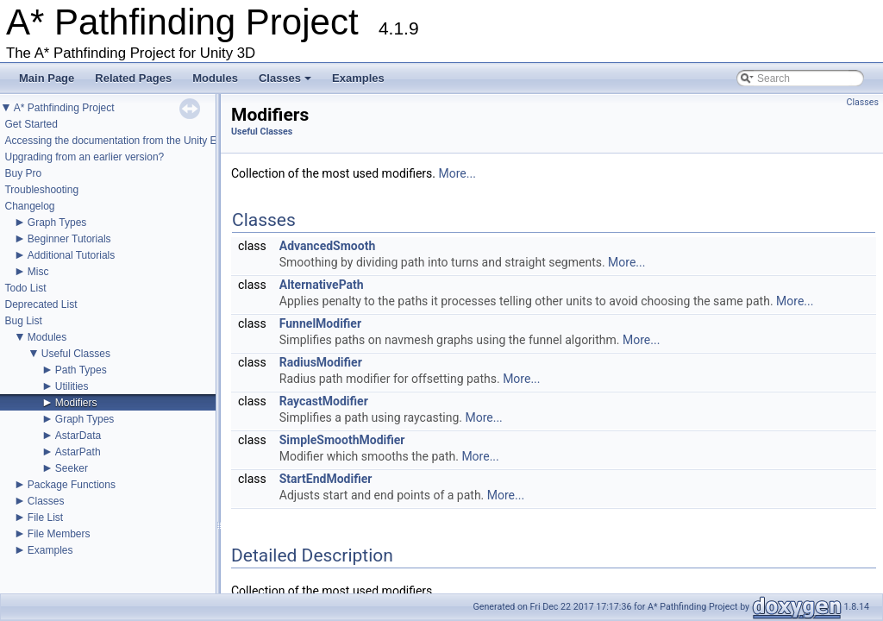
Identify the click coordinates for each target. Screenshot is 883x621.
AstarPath (78, 452)
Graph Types (57, 222)
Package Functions (72, 485)
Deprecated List (40, 304)
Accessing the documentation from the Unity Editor (120, 141)
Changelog (29, 206)
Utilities (72, 386)
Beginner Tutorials (69, 239)
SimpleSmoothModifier (342, 440)
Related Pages (133, 78)
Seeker (71, 468)
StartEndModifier (326, 479)
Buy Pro (22, 173)
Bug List (22, 321)
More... (457, 173)
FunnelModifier (320, 323)
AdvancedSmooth (327, 246)
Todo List (25, 288)
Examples (358, 78)
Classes (286, 83)
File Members (59, 534)
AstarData (78, 436)
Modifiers (76, 403)
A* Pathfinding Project (64, 108)
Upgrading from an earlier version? (84, 157)
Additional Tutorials (71, 255)
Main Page (46, 78)
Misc (38, 272)
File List (45, 517)
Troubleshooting (41, 190)
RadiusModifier (320, 362)
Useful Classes (75, 354)
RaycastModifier (323, 401)
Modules (215, 78)
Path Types (81, 370)
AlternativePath (321, 285)
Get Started (30, 124)
